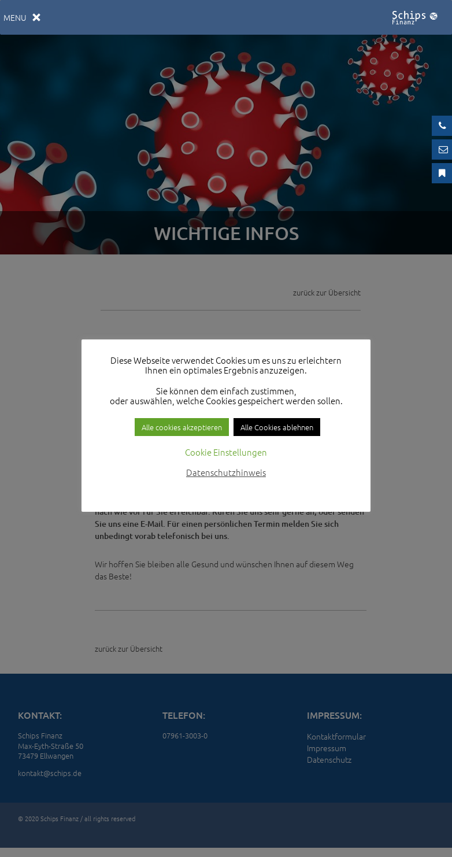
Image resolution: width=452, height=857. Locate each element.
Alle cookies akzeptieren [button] (182, 427)
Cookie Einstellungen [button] (226, 452)
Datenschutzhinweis (226, 472)
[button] (15, 17)
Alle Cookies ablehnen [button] (276, 427)
